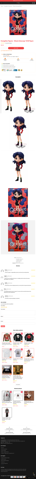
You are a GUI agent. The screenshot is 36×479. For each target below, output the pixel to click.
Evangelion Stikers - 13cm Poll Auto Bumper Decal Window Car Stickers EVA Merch (29, 360)
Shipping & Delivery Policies (5, 457)
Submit (3, 326)
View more (18, 384)
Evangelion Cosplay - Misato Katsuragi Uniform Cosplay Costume (6, 419)
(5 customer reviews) (8, 43)
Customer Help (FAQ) (4, 463)
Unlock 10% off (34, 474)
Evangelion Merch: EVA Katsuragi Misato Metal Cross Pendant (28, 402)
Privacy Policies (3, 450)
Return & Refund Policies (5, 460)
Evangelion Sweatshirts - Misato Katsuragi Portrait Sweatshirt (17, 402)
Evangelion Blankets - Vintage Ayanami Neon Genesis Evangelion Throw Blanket (6, 376)
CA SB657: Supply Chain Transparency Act (7, 453)
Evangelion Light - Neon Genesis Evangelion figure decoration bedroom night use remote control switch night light (18, 377)
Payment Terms (3, 459)
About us (2, 447)
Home (2, 6)
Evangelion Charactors (8, 6)
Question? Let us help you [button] (31, 477)
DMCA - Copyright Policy (5, 451)
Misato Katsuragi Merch (17, 6)
